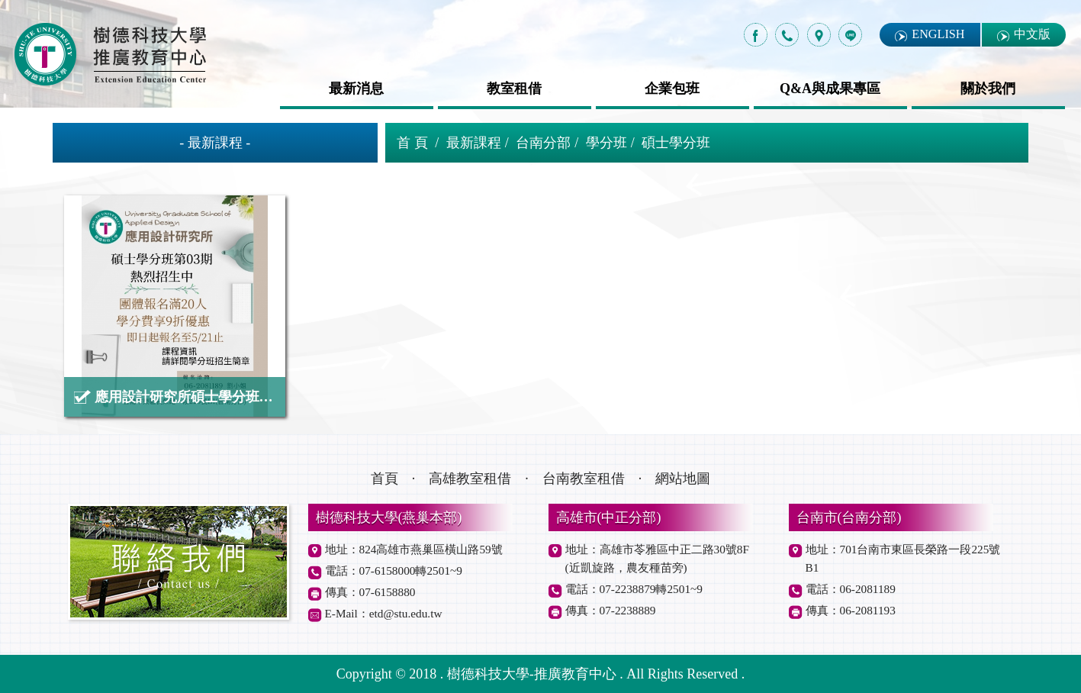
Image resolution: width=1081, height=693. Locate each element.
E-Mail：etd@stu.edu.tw (383, 613)
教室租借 (514, 88)
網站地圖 (682, 478)
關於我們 (987, 88)
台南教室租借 (583, 478)
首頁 (384, 478)
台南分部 (543, 142)
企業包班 (672, 88)
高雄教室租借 (470, 478)
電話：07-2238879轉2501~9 (634, 588)
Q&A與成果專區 (830, 88)
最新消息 (356, 88)
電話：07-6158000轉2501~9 (393, 570)
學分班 (606, 142)
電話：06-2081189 (851, 588)
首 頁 (412, 142)
